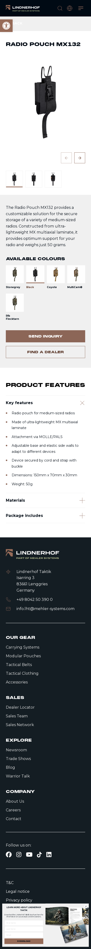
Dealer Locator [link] (20, 707)
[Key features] (45, 415)
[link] (23, 8)
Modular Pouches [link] (23, 656)
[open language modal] (70, 8)
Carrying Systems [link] (22, 647)
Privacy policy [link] (19, 900)
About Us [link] (15, 801)
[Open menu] (80, 8)
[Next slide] (79, 157)
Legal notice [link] (18, 891)
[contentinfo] (45, 192)
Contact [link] (13, 818)
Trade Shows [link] (18, 758)
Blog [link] (10, 767)
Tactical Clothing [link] (22, 673)
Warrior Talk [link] (18, 776)
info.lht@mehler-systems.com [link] (45, 608)
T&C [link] (10, 882)
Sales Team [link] (17, 716)
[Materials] (45, 517)
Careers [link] (13, 810)
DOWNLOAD (23, 941)
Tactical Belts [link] (19, 664)
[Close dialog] (86, 906)
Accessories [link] (17, 682)
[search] (60, 8)
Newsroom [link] (16, 750)
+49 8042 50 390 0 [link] (35, 599)
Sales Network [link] (20, 724)
